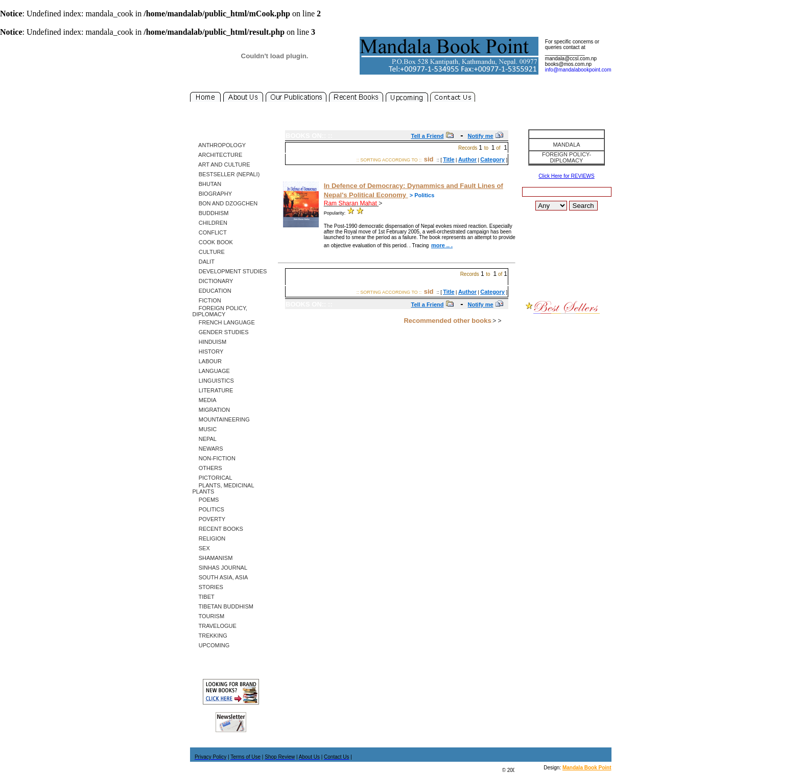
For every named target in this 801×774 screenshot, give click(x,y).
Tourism (209, 616)
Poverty (209, 519)
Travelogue (215, 626)
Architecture (218, 155)
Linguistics (213, 381)
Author (467, 159)
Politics (208, 509)
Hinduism (210, 342)
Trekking (210, 635)
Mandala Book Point (586, 767)
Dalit (204, 262)
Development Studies (230, 271)
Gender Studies (221, 332)
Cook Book (213, 242)
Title (448, 159)
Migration (211, 410)
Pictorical (212, 478)
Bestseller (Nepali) (226, 174)
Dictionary (213, 281)
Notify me (480, 136)
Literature (213, 390)
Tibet (204, 597)
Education (212, 291)
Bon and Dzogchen (225, 203)
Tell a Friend (427, 136)
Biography (212, 194)
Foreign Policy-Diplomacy (566, 157)
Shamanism (213, 558)
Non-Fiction (214, 458)
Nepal (205, 439)
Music (205, 429)
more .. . (442, 245)
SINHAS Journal (220, 568)
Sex (201, 548)
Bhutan (207, 184)
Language (211, 371)
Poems (206, 500)
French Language (224, 322)
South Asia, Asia (220, 577)
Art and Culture (221, 164)
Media (205, 400)
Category (492, 159)
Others (207, 468)
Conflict (210, 232)
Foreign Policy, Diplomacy (220, 311)
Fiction (207, 300)
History (208, 351)
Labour (207, 361)
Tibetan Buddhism (223, 606)
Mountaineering (221, 419)
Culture (209, 252)
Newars (208, 448)
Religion (209, 538)
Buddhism (211, 213)
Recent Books (218, 529)
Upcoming (211, 645)
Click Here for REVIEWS (566, 176)
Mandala (566, 145)
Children (210, 223)
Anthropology (219, 145)
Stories (208, 587)
